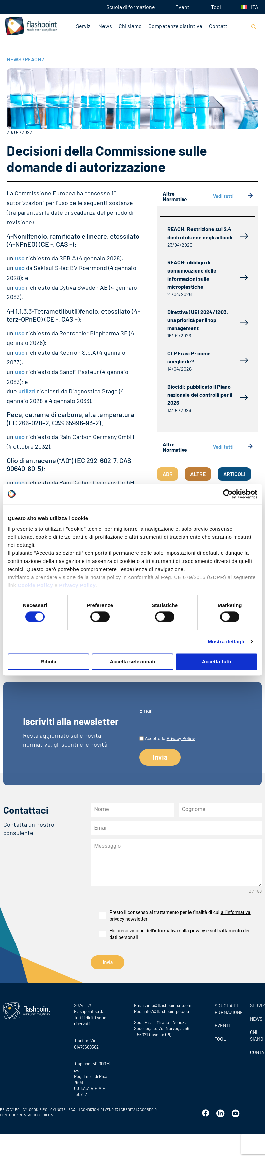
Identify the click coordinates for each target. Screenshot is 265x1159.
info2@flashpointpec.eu (166, 1011)
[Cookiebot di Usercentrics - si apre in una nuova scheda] (227, 494)
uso (20, 258)
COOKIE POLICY (42, 1109)
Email (146, 711)
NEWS (16, 59)
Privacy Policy (77, 585)
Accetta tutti (216, 661)
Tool (216, 7)
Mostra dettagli (226, 642)
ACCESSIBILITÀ (40, 1114)
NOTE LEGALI (68, 1109)
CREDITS (128, 1109)
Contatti (219, 26)
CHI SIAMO (256, 1035)
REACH (35, 59)
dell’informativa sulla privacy (175, 930)
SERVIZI (256, 1005)
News (105, 26)
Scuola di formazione (130, 7)
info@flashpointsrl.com (169, 1005)
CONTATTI (256, 1052)
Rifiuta (48, 661)
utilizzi (27, 391)
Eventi (183, 7)
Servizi (84, 26)
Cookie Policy (35, 585)
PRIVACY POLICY (13, 1109)
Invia (107, 962)
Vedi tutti (233, 196)
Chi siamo (130, 26)
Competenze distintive (175, 26)
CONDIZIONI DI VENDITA (100, 1109)
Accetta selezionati (132, 661)
